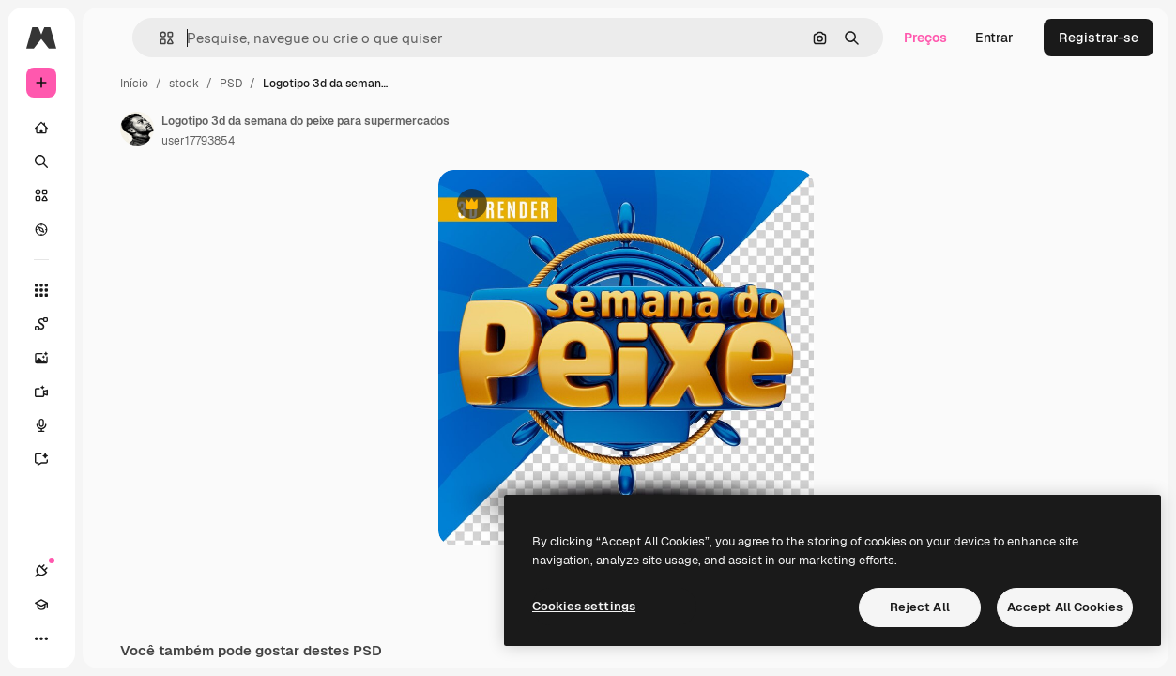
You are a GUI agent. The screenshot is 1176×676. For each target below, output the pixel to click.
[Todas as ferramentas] (41, 290)
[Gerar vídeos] (41, 391)
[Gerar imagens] (41, 358)
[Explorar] (41, 229)
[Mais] (41, 638)
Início (134, 83)
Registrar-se (1098, 37)
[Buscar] (41, 161)
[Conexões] (41, 571)
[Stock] (41, 195)
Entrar (994, 37)
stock (184, 83)
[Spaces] (41, 324)
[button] (159, 38)
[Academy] (41, 605)
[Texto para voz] (41, 425)
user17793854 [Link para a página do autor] (198, 140)
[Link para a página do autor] (137, 129)
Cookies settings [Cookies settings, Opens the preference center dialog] (583, 606)
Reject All (920, 607)
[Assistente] (41, 459)
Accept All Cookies (1065, 607)
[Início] (41, 128)
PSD (231, 83)
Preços (925, 37)
